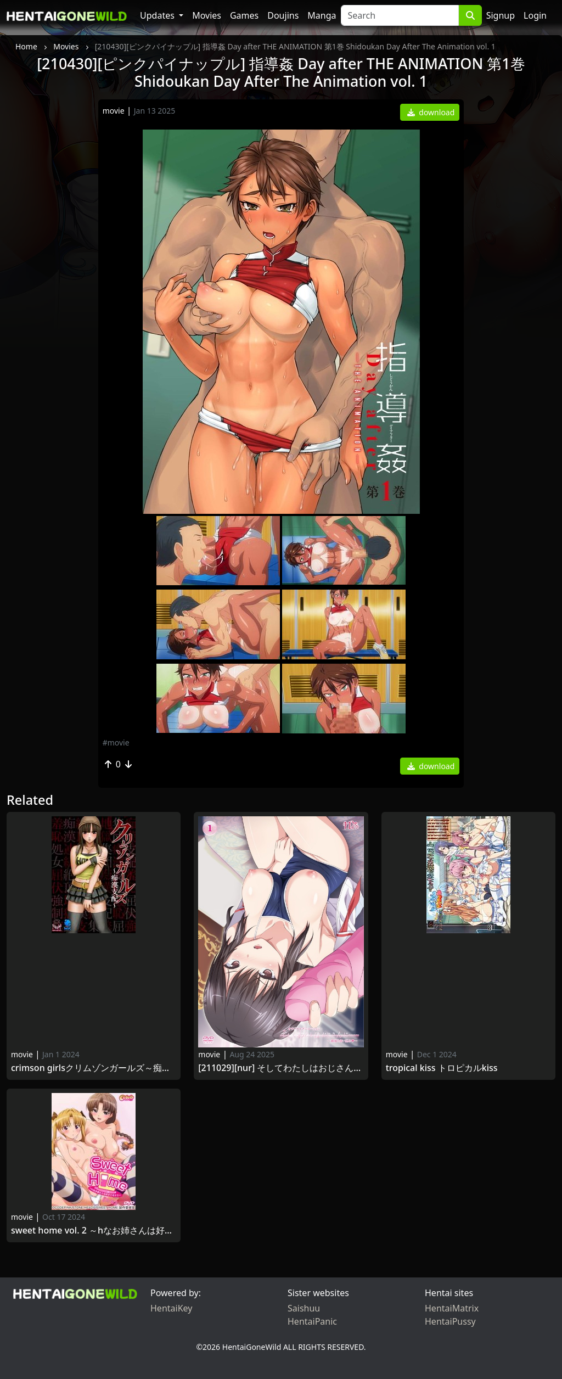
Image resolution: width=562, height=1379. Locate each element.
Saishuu (304, 1308)
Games (244, 15)
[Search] (400, 15)
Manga (321, 15)
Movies (206, 15)
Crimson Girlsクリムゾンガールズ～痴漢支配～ (93, 1068)
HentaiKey (171, 1308)
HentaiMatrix (452, 1308)
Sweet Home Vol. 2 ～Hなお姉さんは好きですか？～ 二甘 (93, 1230)
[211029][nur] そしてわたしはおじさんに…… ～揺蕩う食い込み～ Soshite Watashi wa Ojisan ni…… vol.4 (280, 1068)
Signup (500, 15)
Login (535, 15)
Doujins (283, 15)
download (431, 112)
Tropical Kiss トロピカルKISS (442, 1068)
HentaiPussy (450, 1321)
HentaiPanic (312, 1321)
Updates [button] (158, 15)
